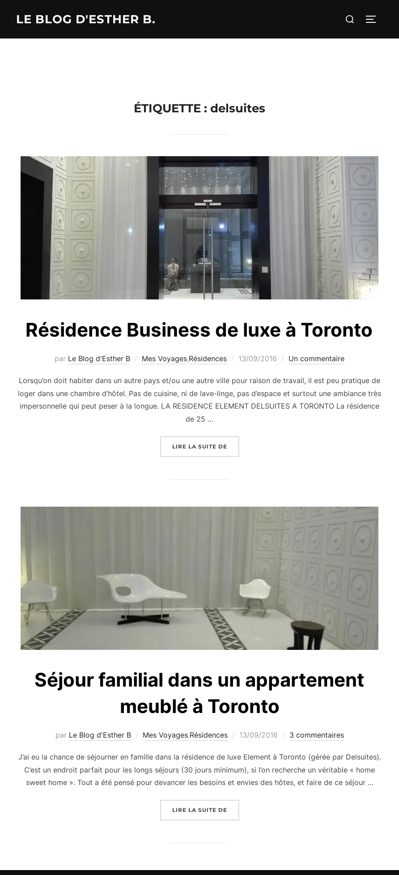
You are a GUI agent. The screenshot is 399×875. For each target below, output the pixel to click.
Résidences (208, 358)
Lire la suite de (205, 445)
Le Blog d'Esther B (99, 358)
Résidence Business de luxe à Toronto (199, 329)
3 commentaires (316, 734)
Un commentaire (316, 358)
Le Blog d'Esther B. (86, 19)
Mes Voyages (164, 358)
